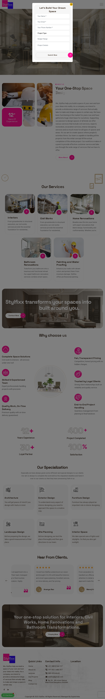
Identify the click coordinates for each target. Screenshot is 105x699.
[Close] (71, 4)
